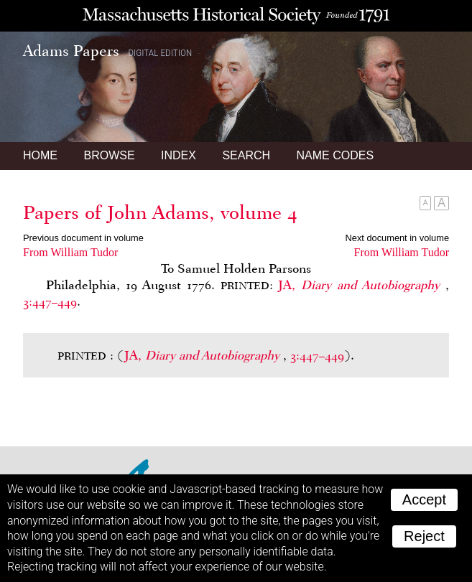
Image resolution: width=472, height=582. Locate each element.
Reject (424, 536)
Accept (424, 499)
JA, (361, 285)
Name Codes (335, 155)
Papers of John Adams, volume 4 (160, 212)
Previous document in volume (83, 238)
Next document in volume (397, 238)
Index (178, 155)
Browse (108, 155)
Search (246, 155)
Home (40, 155)
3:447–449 (50, 301)
